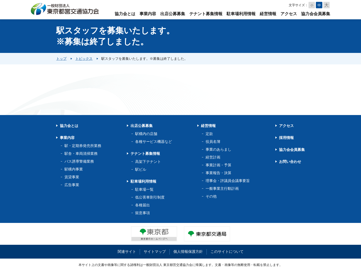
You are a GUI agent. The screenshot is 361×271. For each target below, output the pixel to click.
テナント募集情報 (205, 14)
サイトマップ (155, 252)
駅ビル (140, 169)
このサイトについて (227, 252)
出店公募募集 (172, 14)
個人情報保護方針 (188, 252)
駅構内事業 (73, 169)
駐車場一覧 (144, 189)
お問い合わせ (290, 162)
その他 (211, 196)
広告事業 (71, 185)
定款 (209, 134)
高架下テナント (148, 162)
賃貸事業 (71, 177)
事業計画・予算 (218, 165)
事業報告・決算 (218, 173)
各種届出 (142, 205)
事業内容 (148, 14)
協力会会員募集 (315, 14)
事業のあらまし (218, 149)
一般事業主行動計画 (222, 188)
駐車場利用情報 (241, 14)
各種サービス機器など (153, 142)
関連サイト (127, 252)
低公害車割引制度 (150, 197)
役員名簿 (213, 142)
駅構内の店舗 (146, 134)
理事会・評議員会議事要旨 (228, 181)
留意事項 (142, 213)
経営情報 (268, 14)
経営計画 (213, 157)
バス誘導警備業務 (79, 161)
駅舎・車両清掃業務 (81, 154)
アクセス (288, 14)
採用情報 (286, 138)
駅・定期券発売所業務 (82, 146)
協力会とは (125, 14)
